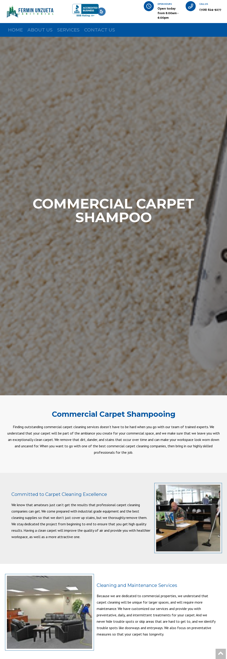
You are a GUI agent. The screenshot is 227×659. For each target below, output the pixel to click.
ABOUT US (40, 30)
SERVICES (68, 30)
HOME (15, 30)
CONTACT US (99, 30)
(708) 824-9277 (210, 10)
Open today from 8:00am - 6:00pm (168, 13)
